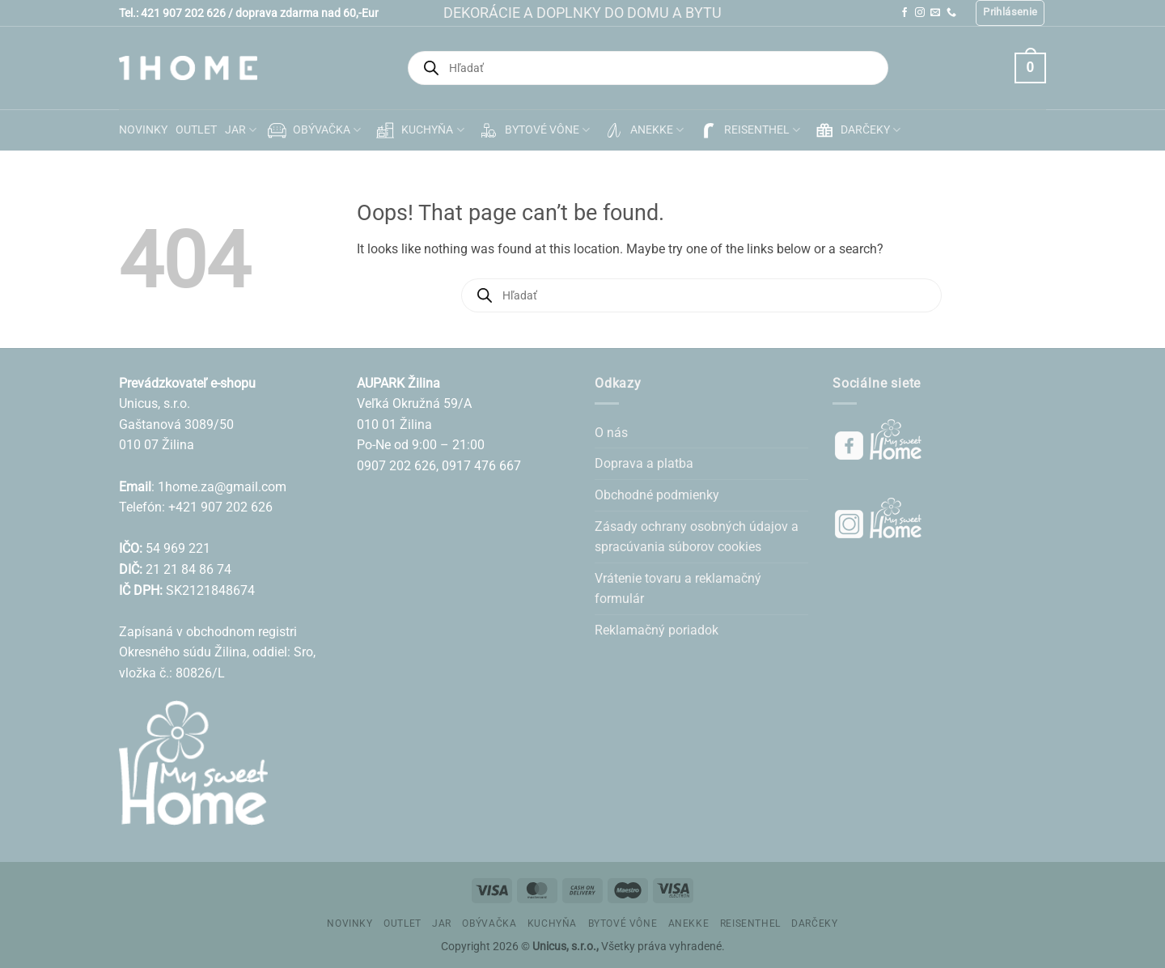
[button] (1010, 13)
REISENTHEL (748, 130)
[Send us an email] (935, 13)
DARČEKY (856, 130)
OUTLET (196, 130)
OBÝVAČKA (313, 130)
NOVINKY (143, 130)
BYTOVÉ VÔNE (533, 130)
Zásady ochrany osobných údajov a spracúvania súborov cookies (697, 537)
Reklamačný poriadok (656, 630)
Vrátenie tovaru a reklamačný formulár (678, 589)
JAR (240, 130)
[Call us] (951, 13)
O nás (611, 432)
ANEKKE (643, 130)
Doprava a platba (644, 463)
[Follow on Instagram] (920, 13)
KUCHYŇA (418, 130)
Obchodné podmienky (657, 495)
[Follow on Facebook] (904, 13)
